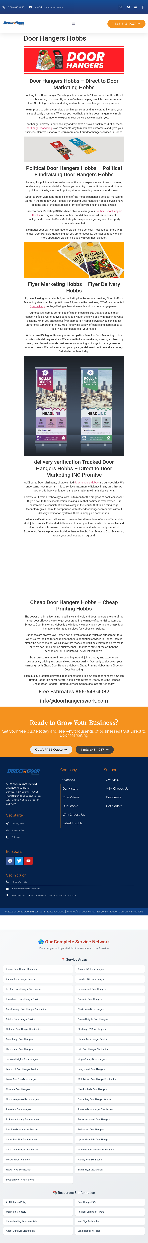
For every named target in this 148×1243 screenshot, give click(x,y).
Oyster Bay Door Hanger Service (94, 1099)
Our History (70, 788)
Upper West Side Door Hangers (94, 1139)
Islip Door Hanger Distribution (93, 1049)
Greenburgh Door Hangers (19, 1039)
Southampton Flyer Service (20, 1179)
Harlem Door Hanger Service (93, 1039)
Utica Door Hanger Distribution (22, 1149)
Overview (68, 780)
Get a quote (114, 806)
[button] (120, 7)
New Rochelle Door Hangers (92, 1089)
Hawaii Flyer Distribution (18, 1169)
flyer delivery (37, 306)
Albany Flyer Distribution (90, 1159)
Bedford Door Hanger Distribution (23, 989)
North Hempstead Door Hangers (23, 1099)
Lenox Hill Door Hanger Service (22, 1069)
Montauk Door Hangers (18, 1089)
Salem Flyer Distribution (90, 1169)
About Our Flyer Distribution (20, 1230)
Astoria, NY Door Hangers (91, 969)
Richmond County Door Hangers (22, 1119)
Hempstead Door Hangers (19, 1049)
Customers (113, 797)
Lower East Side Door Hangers (22, 1079)
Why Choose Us (73, 814)
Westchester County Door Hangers (96, 1149)
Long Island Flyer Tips (89, 1230)
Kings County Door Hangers (92, 1059)
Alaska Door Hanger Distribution (22, 969)
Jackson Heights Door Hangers (22, 1059)
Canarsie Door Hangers (90, 999)
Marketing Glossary (16, 1211)
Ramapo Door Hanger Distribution (95, 1109)
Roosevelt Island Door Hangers (94, 1119)
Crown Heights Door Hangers (93, 1019)
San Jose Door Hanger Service (22, 1129)
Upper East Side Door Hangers (21, 1139)
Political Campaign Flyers (91, 1211)
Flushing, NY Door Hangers (92, 1029)
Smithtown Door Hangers (91, 1129)
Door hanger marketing (38, 128)
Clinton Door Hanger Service (20, 1019)
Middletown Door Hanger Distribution (97, 1079)
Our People (70, 806)
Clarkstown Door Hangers (91, 1009)
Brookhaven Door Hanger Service (23, 999)
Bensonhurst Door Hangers (92, 989)
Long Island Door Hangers (91, 1069)
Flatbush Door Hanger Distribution (23, 1029)
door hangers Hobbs (87, 482)
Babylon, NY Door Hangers (91, 979)
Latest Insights (72, 823)
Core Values (70, 797)
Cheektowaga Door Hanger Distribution (26, 1009)
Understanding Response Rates (22, 1221)
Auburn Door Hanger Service (20, 979)
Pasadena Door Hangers (18, 1109)
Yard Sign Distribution (89, 1221)
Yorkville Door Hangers (18, 1159)
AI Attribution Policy (16, 1202)
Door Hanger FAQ (87, 1202)
